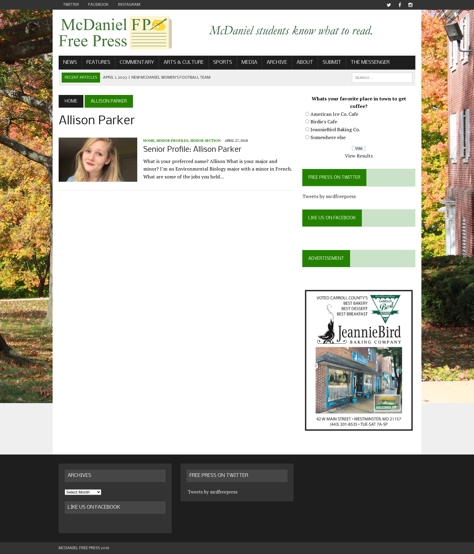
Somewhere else (328, 137)
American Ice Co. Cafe (334, 114)
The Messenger (370, 62)
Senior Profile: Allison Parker (192, 150)
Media (249, 62)
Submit (332, 62)
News (70, 62)
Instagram (129, 5)
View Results (359, 155)
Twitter (71, 5)
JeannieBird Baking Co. (335, 129)
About (305, 62)
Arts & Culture (184, 62)
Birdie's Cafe (323, 121)
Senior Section (205, 140)
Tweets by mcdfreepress (329, 196)
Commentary (137, 62)
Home (148, 140)
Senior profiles (172, 140)
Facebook (98, 5)
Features (98, 62)
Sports (222, 62)
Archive (277, 62)
